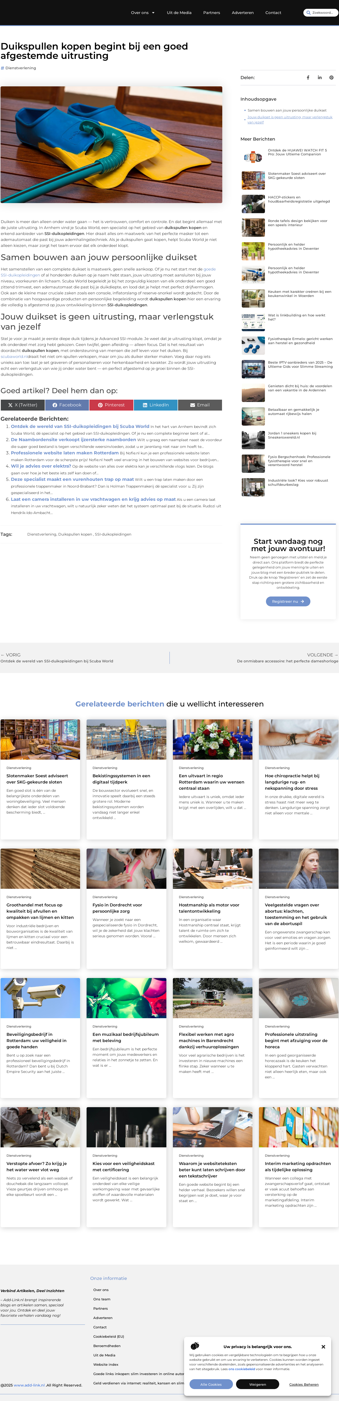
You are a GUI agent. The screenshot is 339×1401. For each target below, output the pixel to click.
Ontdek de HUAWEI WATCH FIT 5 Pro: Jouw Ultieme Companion (297, 152)
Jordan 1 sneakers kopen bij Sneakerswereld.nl (292, 435)
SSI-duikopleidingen (113, 534)
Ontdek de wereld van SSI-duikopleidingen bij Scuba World (80, 426)
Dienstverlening (20, 68)
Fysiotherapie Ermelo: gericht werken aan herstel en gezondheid (300, 341)
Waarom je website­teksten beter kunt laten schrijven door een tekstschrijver (212, 1169)
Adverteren (243, 12)
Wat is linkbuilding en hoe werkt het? (296, 317)
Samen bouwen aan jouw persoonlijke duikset (287, 110)
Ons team (101, 1299)
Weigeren (257, 1384)
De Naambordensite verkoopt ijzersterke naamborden (73, 439)
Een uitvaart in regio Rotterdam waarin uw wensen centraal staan (211, 782)
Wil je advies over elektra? (41, 466)
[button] (323, 1346)
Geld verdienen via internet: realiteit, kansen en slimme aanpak (148, 1383)
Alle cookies (211, 1384)
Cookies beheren (304, 1384)
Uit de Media (179, 12)
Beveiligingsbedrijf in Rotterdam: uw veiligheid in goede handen (36, 1040)
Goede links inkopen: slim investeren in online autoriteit (142, 1374)
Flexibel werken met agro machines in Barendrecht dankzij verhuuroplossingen (209, 1040)
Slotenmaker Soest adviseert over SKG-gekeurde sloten (297, 175)
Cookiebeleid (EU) (108, 1336)
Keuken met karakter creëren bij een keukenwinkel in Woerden (299, 293)
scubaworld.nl (14, 356)
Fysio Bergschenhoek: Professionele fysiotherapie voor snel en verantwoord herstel (299, 461)
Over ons (143, 12)
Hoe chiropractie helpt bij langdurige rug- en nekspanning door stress (292, 782)
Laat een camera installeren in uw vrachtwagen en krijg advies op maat (93, 499)
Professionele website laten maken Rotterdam (65, 452)
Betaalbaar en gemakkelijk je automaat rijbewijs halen (293, 411)
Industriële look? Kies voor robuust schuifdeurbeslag (298, 482)
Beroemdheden (107, 1346)
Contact (273, 12)
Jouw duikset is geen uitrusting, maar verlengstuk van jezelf (290, 119)
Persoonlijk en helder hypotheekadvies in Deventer (293, 246)
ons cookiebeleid (242, 1369)
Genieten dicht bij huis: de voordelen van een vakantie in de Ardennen (300, 388)
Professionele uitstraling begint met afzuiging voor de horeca (296, 1040)
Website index (105, 1364)
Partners (211, 12)
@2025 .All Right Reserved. (41, 1385)
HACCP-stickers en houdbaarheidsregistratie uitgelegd (299, 199)
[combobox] (320, 13)
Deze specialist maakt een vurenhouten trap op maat (72, 479)
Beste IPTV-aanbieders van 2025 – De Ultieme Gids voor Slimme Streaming (300, 364)
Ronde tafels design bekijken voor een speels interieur (297, 223)
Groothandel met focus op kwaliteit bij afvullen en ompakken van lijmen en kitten (40, 911)
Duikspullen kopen (75, 534)
